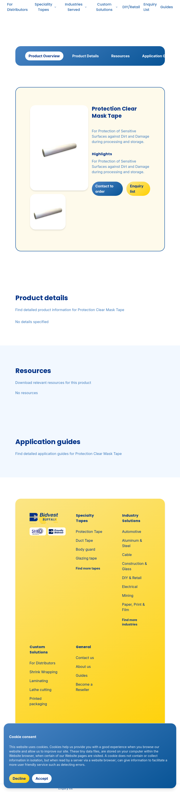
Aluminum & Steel (132, 543)
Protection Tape (89, 531)
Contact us (85, 657)
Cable (127, 554)
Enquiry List (150, 7)
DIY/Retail (131, 7)
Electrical (130, 586)
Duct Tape (84, 540)
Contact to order (104, 189)
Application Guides (158, 56)
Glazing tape (86, 558)
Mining (127, 595)
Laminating (39, 681)
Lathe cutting (41, 689)
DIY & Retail (132, 578)
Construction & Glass (134, 566)
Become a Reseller (84, 687)
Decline (19, 778)
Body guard (85, 549)
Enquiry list (136, 189)
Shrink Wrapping (43, 672)
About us (83, 666)
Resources (120, 56)
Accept (42, 778)
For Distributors (17, 7)
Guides (166, 7)
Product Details (85, 56)
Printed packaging (38, 701)
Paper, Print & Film (133, 607)
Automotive (131, 531)
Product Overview (44, 56)
